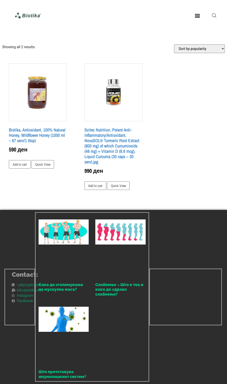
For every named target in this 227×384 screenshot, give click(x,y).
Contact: (25, 274)
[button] (197, 15)
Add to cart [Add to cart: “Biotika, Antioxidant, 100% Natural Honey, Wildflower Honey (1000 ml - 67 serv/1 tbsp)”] (20, 164)
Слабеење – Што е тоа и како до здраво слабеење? (119, 289)
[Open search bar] (214, 15)
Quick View (42, 164)
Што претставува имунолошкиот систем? (62, 374)
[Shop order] (199, 48)
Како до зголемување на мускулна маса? (61, 287)
